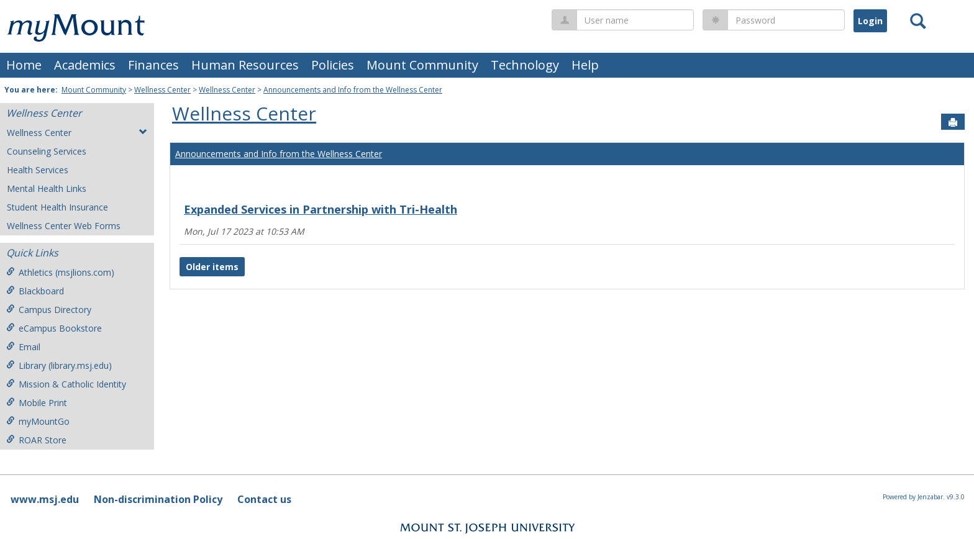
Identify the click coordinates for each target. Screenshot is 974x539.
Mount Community (422, 65)
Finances (153, 65)
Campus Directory (48, 309)
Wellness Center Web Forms (64, 226)
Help (585, 65)
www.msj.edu (45, 499)
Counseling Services (46, 151)
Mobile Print (36, 403)
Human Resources (245, 65)
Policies (332, 65)
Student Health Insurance (57, 207)
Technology (525, 65)
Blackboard (35, 291)
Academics (85, 65)
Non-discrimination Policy (158, 499)
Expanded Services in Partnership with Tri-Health (320, 209)
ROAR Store (36, 440)
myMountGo (38, 421)
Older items (212, 267)
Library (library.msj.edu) (59, 365)
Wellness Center (162, 89)
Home (24, 65)
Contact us (264, 499)
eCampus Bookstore (54, 328)
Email (23, 347)
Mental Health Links (46, 188)
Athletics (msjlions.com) (60, 272)
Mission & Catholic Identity (66, 384)
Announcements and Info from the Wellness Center (352, 89)
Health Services (37, 170)
